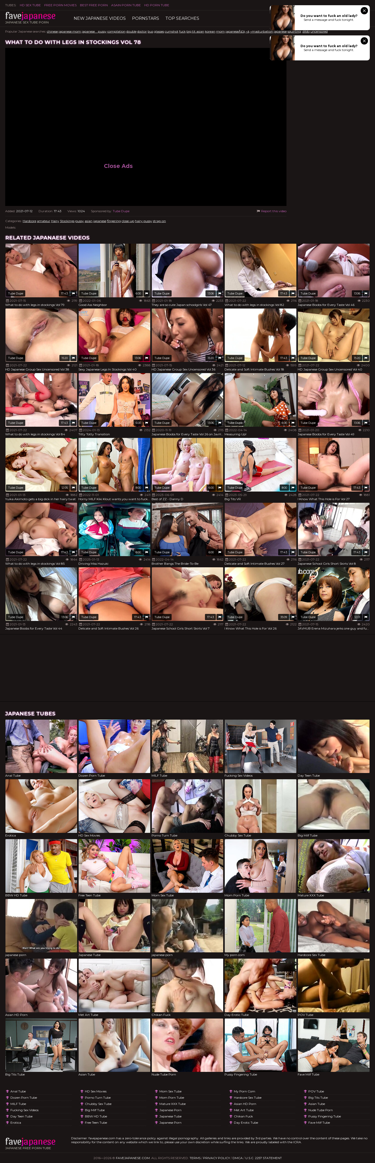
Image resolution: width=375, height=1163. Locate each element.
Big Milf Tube (95, 1110)
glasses (159, 31)
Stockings (67, 221)
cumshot (171, 31)
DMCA (238, 1158)
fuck (182, 31)
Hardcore (29, 221)
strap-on (159, 221)
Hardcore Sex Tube (247, 1097)
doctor (142, 31)
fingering (114, 221)
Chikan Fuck (243, 1116)
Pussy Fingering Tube (324, 1116)
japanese (280, 31)
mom (220, 31)
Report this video (271, 211)
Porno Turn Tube (98, 1097)
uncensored (319, 31)
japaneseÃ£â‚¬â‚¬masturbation (249, 31)
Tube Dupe (121, 211)
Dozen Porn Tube (23, 1097)
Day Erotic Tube (246, 1122)
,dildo (306, 31)
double (131, 31)
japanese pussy (94, 31)
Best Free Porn (94, 5)
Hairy (55, 221)
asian (88, 221)
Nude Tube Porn (320, 1110)
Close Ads (118, 166)
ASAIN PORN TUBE (126, 5)
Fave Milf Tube (319, 1122)
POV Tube (316, 1091)
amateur (43, 221)
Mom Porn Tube (171, 1097)
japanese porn (170, 1110)
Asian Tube (316, 1104)
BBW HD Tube (96, 1116)
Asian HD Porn (245, 1104)
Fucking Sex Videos (24, 1110)
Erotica (15, 1122)
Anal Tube (18, 1091)
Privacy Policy (216, 1158)
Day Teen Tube (21, 1116)
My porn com (244, 1091)
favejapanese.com (133, 1158)
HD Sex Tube (30, 5)
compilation (116, 31)
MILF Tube (18, 1104)
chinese (52, 31)
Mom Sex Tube (170, 1091)
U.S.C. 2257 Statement (263, 1158)
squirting (294, 31)
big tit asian (195, 31)
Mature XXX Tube (172, 1104)
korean (210, 31)
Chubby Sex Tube (98, 1104)
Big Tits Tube (318, 1097)
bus (150, 31)
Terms (195, 1158)
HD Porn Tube (156, 5)
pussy (79, 221)
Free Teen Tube (96, 1122)
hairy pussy (143, 221)
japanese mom (70, 31)
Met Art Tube (244, 1110)
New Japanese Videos (100, 18)
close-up (128, 221)
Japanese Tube (170, 1116)
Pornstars (145, 18)
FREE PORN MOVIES (60, 5)
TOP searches (182, 18)
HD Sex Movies (96, 1091)
